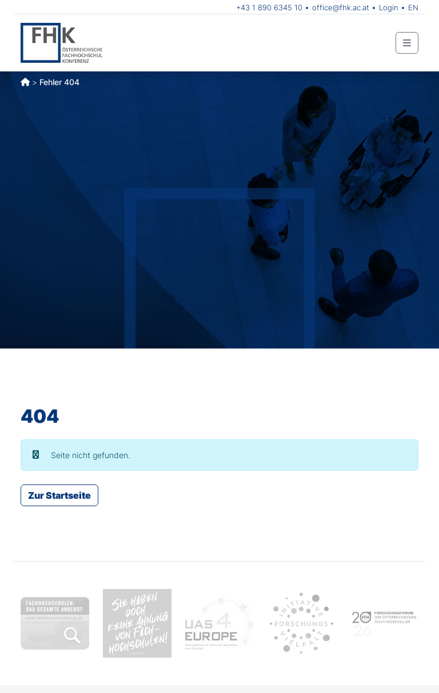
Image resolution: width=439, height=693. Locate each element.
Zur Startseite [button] (59, 495)
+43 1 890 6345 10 (269, 7)
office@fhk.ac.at (340, 7)
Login (388, 7)
